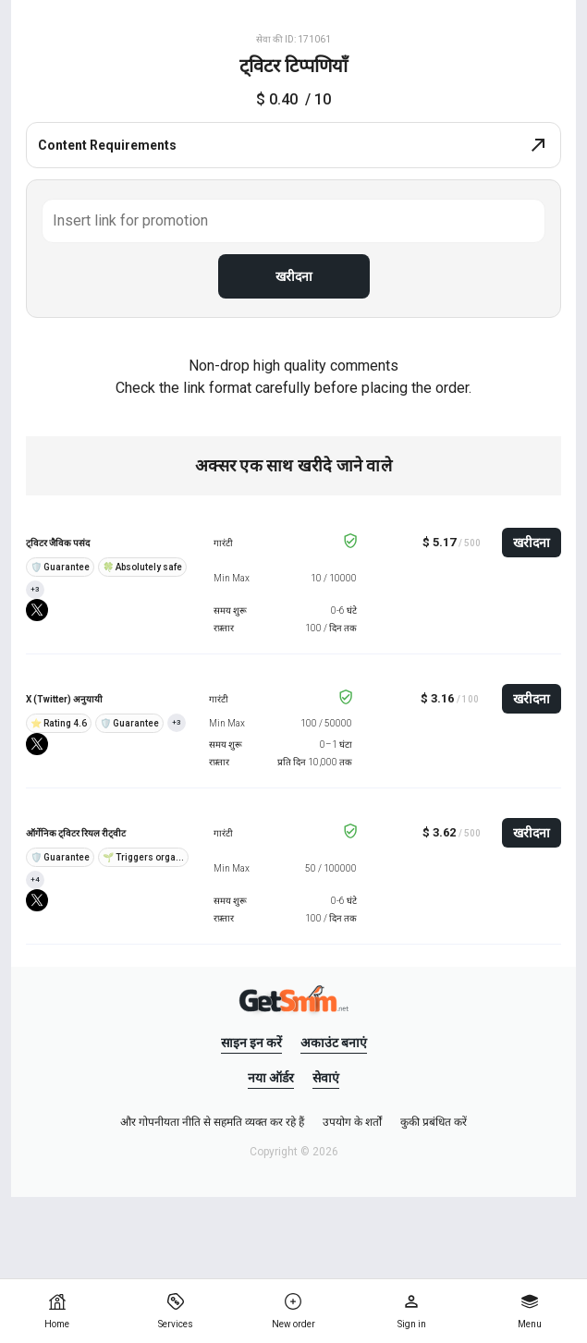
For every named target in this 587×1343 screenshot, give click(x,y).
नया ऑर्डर (271, 1077)
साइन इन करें (251, 1042)
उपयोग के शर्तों (352, 1122)
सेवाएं (325, 1077)
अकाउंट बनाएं (333, 1042)
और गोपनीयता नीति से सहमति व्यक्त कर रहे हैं (212, 1122)
